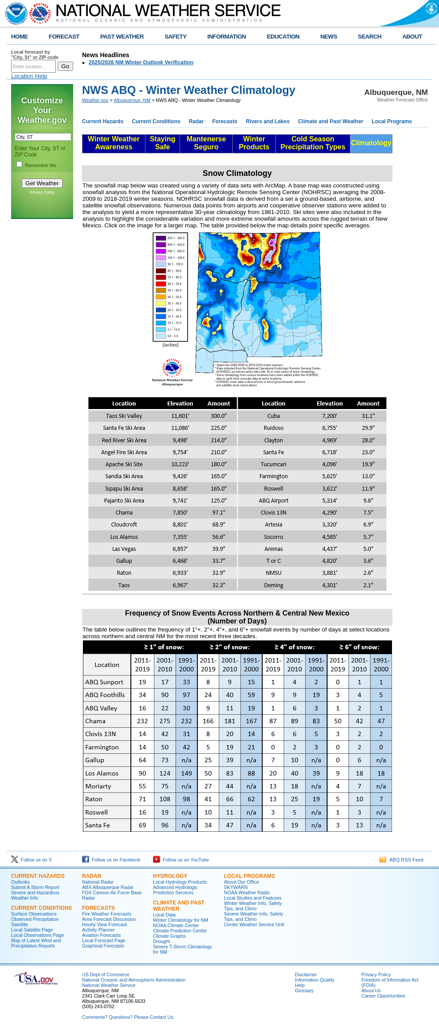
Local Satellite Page (32, 929)
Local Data (164, 914)
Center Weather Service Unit (254, 924)
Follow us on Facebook (111, 859)
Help (300, 985)
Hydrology (170, 876)
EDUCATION (283, 36)
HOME (19, 36)
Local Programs (392, 121)
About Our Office (241, 882)
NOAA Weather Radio (247, 892)
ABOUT (412, 36)
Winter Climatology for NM (180, 920)
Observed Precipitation (35, 919)
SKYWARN (235, 887)
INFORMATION (227, 36)
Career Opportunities (383, 995)
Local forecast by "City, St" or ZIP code (35, 54)
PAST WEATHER (122, 36)
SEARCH (369, 36)
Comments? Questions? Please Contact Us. (128, 1017)
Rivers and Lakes (268, 121)
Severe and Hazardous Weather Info (35, 895)
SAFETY (175, 36)
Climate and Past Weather (330, 121)
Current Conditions (156, 121)
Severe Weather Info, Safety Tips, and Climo (253, 916)
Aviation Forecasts (101, 935)
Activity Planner (98, 929)
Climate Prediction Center (180, 930)
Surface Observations (33, 913)
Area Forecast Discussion (109, 919)
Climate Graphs (169, 936)
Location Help (29, 76)
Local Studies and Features (253, 897)
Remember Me (40, 165)
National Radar (98, 882)
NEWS (328, 36)
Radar (196, 121)
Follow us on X (31, 859)
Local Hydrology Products (180, 882)
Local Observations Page (37, 935)
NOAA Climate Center (176, 925)
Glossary (304, 990)
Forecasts (225, 121)
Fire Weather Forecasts (106, 913)
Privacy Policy (42, 192)
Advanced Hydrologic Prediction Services (175, 890)
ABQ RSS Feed (401, 859)
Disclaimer (306, 974)
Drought (161, 941)
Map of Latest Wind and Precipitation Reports (36, 943)
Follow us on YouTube (181, 859)
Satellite (19, 924)
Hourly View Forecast (104, 924)
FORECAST (64, 36)
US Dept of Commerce (105, 974)
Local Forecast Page (103, 940)
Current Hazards (102, 121)
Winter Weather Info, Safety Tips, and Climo (253, 905)
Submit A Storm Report (35, 887)
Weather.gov (95, 100)
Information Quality (314, 979)
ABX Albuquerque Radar (107, 887)
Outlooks (20, 882)
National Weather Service (109, 985)
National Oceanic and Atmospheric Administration (133, 979)
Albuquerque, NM (132, 100)
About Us (371, 990)
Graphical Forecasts (103, 945)
